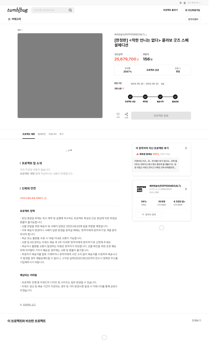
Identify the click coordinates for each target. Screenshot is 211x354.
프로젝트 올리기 (170, 10)
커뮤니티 (53, 134)
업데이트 (42, 134)
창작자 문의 (149, 214)
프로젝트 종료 (161, 115)
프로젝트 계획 (28, 134)
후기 (61, 134)
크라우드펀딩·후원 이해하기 (33, 198)
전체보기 (196, 320)
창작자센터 (193, 19)
